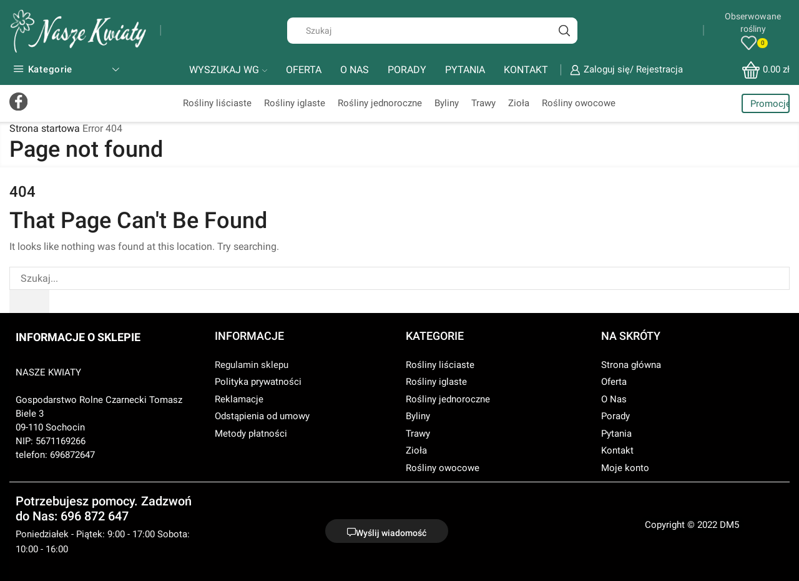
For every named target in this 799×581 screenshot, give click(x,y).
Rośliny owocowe (578, 103)
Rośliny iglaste (294, 103)
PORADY (407, 70)
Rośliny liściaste (217, 103)
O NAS (354, 70)
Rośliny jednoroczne (380, 103)
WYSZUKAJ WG (228, 70)
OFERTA (303, 70)
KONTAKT (526, 70)
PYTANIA (465, 70)
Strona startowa (44, 128)
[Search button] (564, 30)
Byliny (446, 103)
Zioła (518, 103)
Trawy (483, 103)
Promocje (770, 103)
